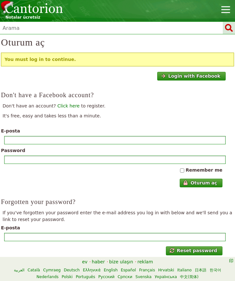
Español (128, 270)
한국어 (215, 270)
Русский (106, 277)
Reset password (193, 250)
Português (85, 277)
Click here (68, 105)
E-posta (10, 130)
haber (98, 261)
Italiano (184, 270)
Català (34, 270)
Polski (67, 277)
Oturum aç (200, 182)
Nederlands (48, 277)
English (111, 270)
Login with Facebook (190, 76)
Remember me (203, 170)
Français (147, 270)
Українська (166, 277)
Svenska (143, 277)
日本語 (200, 270)
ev (84, 261)
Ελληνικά (92, 270)
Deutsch (71, 270)
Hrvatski (166, 270)
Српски (125, 277)
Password (13, 150)
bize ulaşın (121, 261)
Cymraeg (51, 270)
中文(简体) (189, 277)
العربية (19, 270)
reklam (145, 261)
